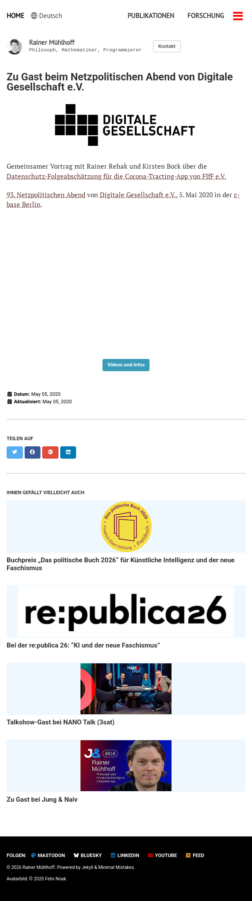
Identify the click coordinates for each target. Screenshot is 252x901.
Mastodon (47, 855)
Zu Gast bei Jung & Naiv (42, 799)
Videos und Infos (126, 365)
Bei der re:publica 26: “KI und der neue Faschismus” (83, 645)
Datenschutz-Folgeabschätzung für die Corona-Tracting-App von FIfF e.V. (116, 176)
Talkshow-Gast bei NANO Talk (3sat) (61, 722)
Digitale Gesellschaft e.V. (138, 194)
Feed (194, 855)
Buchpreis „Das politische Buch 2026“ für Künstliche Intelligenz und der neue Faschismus (120, 564)
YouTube (162, 855)
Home (15, 15)
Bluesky (87, 855)
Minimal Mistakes (116, 867)
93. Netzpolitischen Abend (46, 194)
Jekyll (87, 867)
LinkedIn (124, 855)
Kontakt (166, 46)
